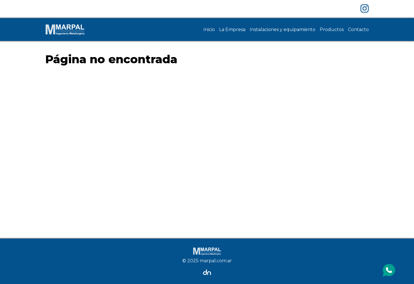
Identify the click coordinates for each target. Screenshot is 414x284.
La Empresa (232, 29)
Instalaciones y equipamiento (282, 29)
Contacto (358, 29)
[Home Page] (65, 29)
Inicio (209, 29)
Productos (332, 29)
